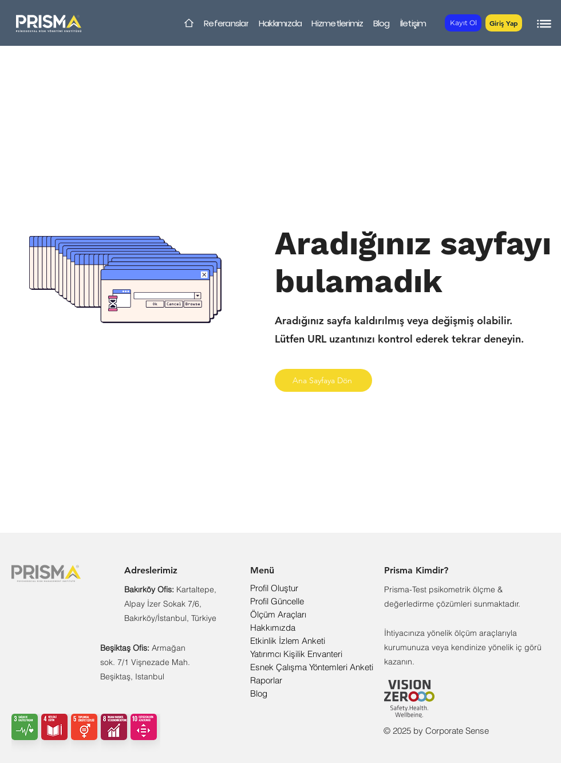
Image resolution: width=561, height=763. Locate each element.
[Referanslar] (226, 23)
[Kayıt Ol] (463, 23)
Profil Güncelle (277, 601)
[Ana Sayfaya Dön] (323, 380)
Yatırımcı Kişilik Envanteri (296, 653)
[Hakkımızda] (280, 23)
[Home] (188, 22)
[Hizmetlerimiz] (337, 23)
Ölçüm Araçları (278, 614)
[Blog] (381, 23)
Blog (258, 693)
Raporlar (266, 680)
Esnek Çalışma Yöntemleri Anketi (311, 667)
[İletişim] (413, 23)
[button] (503, 23)
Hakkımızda (272, 627)
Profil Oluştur (274, 588)
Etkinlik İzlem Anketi (287, 640)
